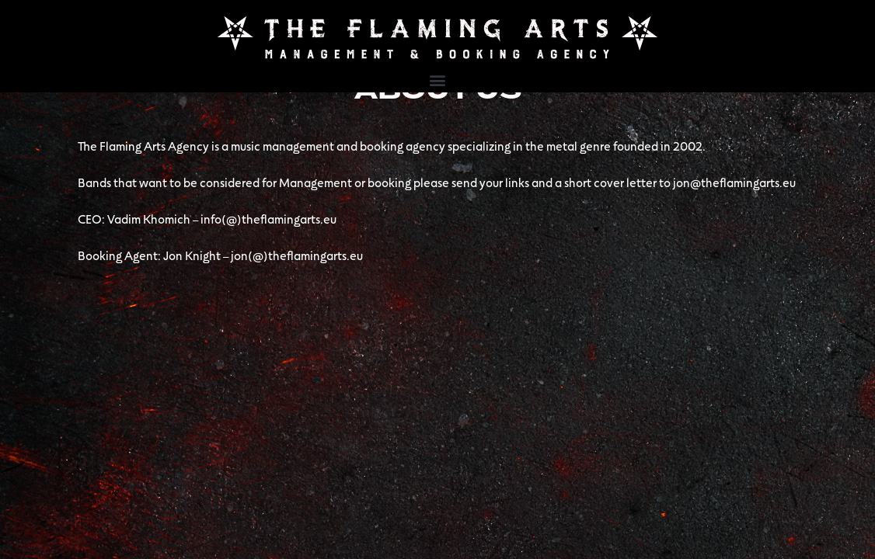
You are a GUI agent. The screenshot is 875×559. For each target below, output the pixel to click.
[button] (438, 79)
